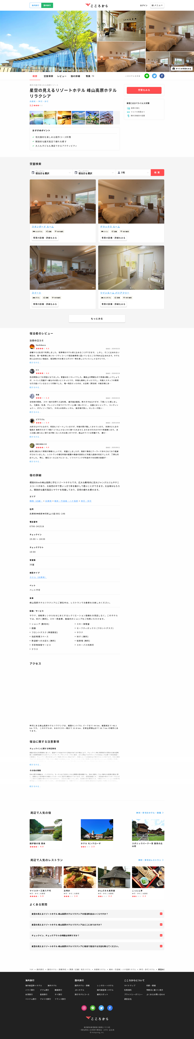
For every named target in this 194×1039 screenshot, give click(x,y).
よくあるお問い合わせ (155, 994)
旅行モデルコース (82, 994)
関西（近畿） (36, 501)
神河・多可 (43, 101)
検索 (157, 172)
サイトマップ (129, 985)
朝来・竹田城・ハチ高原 (66, 501)
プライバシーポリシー (133, 994)
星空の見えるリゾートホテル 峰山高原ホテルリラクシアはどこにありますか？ (67, 924)
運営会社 (128, 999)
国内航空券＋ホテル (105, 990)
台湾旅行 (29, 994)
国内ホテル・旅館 (82, 985)
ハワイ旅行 (30, 990)
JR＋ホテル (79, 990)
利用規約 (128, 990)
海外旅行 (35, 5)
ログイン (144, 5)
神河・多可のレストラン (151, 860)
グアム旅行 (44, 990)
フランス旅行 (60, 999)
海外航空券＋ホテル (33, 985)
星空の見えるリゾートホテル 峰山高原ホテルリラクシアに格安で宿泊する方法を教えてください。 (76, 946)
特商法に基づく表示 (154, 990)
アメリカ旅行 (45, 999)
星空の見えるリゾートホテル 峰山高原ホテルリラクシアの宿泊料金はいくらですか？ (70, 913)
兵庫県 (33, 101)
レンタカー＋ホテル (105, 985)
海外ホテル (52, 985)
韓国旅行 (58, 990)
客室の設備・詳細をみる (45, 238)
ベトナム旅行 (31, 999)
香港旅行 (43, 994)
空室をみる (144, 90)
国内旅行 (47, 5)
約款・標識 (151, 985)
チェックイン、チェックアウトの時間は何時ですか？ (55, 935)
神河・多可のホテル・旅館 (150, 812)
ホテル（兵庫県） (38, 577)
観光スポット (102, 994)
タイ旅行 (58, 994)
